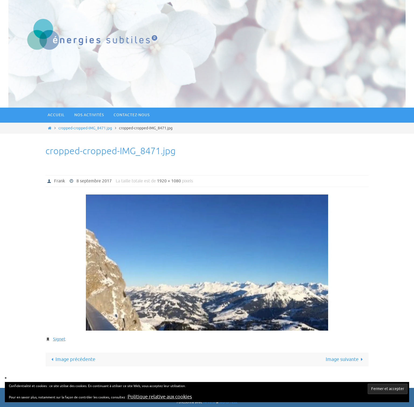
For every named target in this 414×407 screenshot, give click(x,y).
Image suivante (345, 359)
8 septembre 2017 (94, 181)
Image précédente (72, 359)
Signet (59, 339)
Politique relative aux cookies (160, 397)
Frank (59, 181)
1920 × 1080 (169, 181)
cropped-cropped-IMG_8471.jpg (85, 128)
